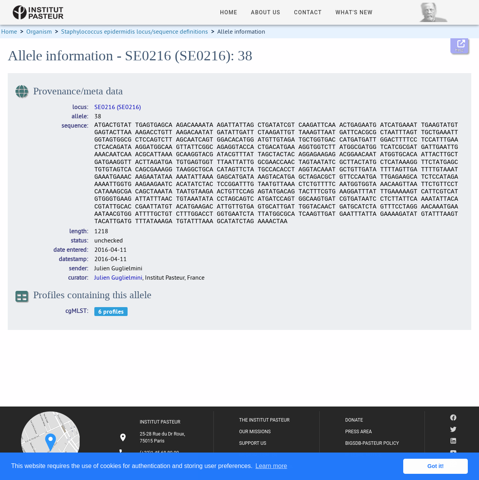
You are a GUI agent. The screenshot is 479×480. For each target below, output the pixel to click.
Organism (39, 31)
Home (9, 31)
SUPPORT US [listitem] (252, 443)
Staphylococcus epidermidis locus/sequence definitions (134, 31)
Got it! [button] (436, 466)
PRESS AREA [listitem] (358, 431)
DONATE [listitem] (354, 420)
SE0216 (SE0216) (117, 107)
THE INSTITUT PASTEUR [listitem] (264, 420)
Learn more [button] (271, 466)
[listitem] (153, 437)
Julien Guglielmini (118, 277)
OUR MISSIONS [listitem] (255, 431)
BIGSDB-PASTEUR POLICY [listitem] (372, 443)
